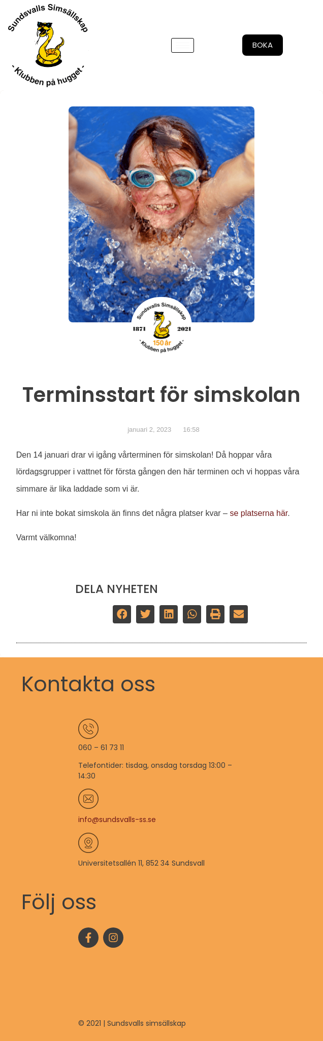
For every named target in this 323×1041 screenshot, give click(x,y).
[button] (122, 614)
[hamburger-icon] (182, 45)
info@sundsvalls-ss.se (117, 819)
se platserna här (258, 513)
